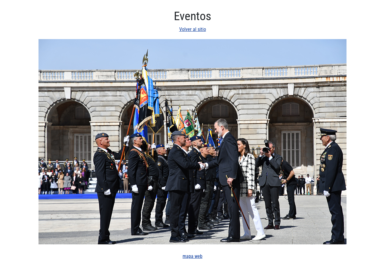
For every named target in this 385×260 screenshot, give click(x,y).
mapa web (192, 256)
